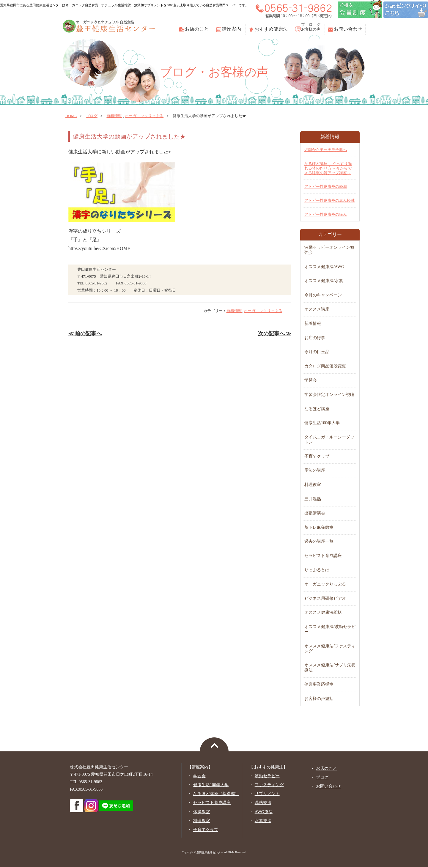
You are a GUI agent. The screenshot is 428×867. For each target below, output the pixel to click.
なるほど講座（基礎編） (216, 794)
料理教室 (312, 484)
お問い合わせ (348, 29)
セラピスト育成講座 (323, 555)
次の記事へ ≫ (274, 333)
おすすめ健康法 (271, 29)
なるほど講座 (316, 409)
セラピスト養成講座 (212, 802)
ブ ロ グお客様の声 (310, 27)
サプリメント (267, 794)
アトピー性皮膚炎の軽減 (325, 186)
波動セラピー (267, 776)
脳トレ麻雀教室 (318, 527)
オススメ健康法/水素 (323, 280)
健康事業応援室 (318, 684)
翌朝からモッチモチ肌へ (325, 149)
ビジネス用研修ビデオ (325, 598)
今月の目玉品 (316, 352)
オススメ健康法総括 (323, 612)
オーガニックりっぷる (144, 116)
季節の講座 (314, 470)
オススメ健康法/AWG (324, 267)
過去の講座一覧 (318, 541)
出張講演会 (314, 513)
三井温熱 (312, 499)
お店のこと (197, 29)
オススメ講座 (316, 309)
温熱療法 (263, 802)
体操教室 (201, 812)
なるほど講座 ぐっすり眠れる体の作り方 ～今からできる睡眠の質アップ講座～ (328, 168)
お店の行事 (314, 338)
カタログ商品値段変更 (325, 366)
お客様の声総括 (318, 698)
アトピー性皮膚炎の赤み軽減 (329, 200)
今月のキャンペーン (323, 295)
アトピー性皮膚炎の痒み (325, 214)
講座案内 (231, 29)
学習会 (310, 380)
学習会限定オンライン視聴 (329, 394)
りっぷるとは (316, 570)
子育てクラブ (316, 456)
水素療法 (263, 821)
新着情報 (114, 116)
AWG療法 (264, 812)
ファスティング (269, 785)
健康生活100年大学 (322, 423)
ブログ (91, 116)
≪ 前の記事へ (85, 333)
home (71, 116)
